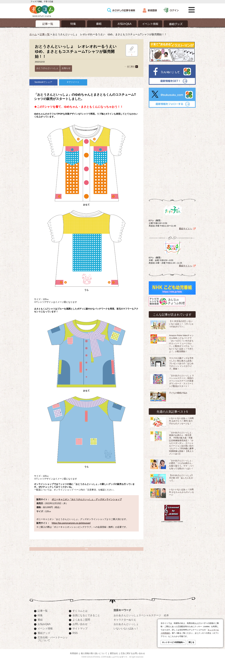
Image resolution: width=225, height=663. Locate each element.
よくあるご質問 (81, 619)
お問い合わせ (80, 624)
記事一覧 (45, 34)
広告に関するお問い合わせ (133, 653)
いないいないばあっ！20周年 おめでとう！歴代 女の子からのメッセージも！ (181, 421)
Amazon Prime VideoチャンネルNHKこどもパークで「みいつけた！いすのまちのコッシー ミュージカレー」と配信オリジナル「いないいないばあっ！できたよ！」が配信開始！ (181, 343)
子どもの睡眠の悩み (178, 393)
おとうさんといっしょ (47, 68)
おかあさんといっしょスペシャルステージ (137, 615)
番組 (40, 619)
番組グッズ (44, 633)
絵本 (166, 615)
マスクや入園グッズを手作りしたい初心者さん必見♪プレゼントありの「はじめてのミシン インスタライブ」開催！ (181, 363)
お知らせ (66, 68)
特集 (40, 615)
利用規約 (74, 653)
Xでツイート (73, 82)
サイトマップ (80, 628)
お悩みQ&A (44, 624)
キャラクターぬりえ (125, 619)
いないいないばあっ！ (126, 628)
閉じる (191, 642)
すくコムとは (80, 610)
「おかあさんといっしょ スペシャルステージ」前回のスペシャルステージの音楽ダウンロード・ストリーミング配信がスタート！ (181, 380)
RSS (75, 633)
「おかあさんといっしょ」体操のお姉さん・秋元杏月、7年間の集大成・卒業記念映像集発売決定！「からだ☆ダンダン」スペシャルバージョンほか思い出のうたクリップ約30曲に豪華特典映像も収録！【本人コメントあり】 (181, 443)
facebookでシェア (43, 82)
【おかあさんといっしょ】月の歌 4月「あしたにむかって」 (181, 478)
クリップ (131, 49)
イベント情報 (45, 628)
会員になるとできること (86, 615)
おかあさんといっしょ (126, 624)
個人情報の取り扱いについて (94, 653)
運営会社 (114, 653)
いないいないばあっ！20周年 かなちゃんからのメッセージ (181, 492)
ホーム (33, 34)
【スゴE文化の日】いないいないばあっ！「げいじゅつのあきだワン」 (181, 324)
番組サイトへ (185, 228)
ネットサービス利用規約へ (173, 642)
